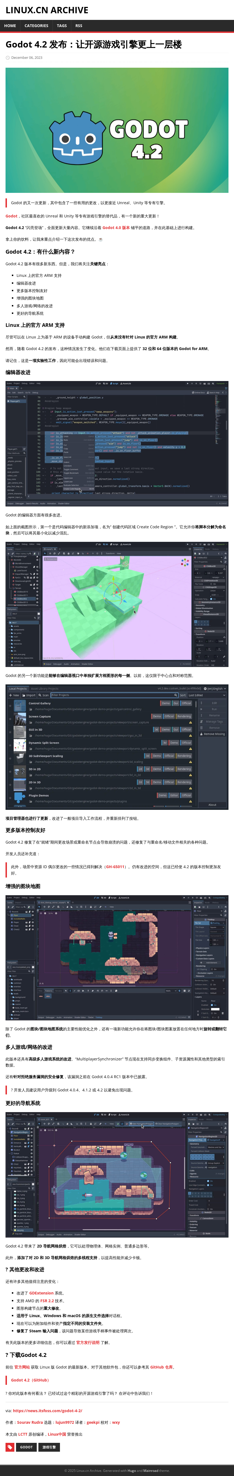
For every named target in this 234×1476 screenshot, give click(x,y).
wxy (116, 1422)
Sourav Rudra (30, 1422)
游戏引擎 (49, 1447)
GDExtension (41, 1293)
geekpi (93, 1422)
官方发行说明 (87, 1342)
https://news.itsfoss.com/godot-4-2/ (47, 1410)
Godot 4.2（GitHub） (31, 1380)
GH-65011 (115, 866)
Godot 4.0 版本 (116, 227)
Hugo (132, 1470)
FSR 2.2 (47, 1300)
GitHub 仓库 (161, 1367)
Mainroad (150, 1470)
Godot (11, 216)
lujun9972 (65, 1422)
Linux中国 (57, 1434)
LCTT (22, 1434)
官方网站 (22, 1367)
